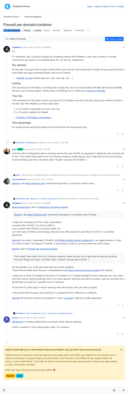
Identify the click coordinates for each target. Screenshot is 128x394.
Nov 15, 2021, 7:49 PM (41, 149)
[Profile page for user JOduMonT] (6, 49)
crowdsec (68, 298)
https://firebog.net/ (35, 183)
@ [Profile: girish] (15, 183)
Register (10, 376)
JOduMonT (16, 47)
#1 (124, 47)
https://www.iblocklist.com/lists (84, 270)
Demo (106, 6)
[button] (4, 390)
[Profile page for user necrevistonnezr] (6, 181)
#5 (124, 318)
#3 (124, 179)
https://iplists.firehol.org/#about (76, 240)
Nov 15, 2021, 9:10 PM (44, 179)
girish (14, 149)
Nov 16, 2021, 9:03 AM (36, 318)
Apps (89, 6)
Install (121, 6)
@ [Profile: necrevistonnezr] (21, 207)
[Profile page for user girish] (6, 151)
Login (19, 376)
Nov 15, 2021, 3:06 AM (39, 47)
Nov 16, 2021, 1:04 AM (39, 203)
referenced (31, 142)
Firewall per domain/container (53, 207)
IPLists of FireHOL (96, 90)
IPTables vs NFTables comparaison (33, 117)
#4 (124, 203)
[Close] (121, 349)
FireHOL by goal (24, 78)
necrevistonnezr (19, 179)
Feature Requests (12, 30)
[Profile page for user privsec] (6, 319)
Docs (113, 6)
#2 (124, 149)
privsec (15, 318)
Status (98, 6)
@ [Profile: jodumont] (17, 321)
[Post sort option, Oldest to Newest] (15, 39)
